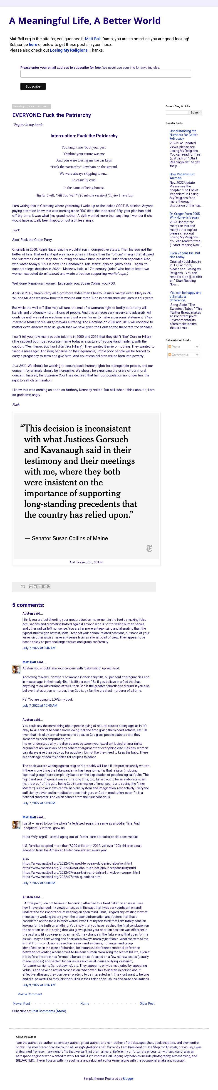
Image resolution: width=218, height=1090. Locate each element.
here (33, 44)
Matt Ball (93, 38)
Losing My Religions (69, 50)
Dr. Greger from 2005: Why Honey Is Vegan (185, 216)
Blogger (128, 1078)
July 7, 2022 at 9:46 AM (38, 648)
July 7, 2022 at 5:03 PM (38, 803)
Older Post (147, 1003)
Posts (174, 347)
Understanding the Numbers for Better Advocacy (184, 135)
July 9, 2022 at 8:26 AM (38, 985)
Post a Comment (30, 994)
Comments (178, 355)
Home (85, 1003)
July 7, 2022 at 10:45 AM (39, 705)
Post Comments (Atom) (49, 1011)
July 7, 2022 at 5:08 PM (38, 883)
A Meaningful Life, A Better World (85, 20)
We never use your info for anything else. (90, 67)
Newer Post (21, 1003)
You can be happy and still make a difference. (185, 296)
